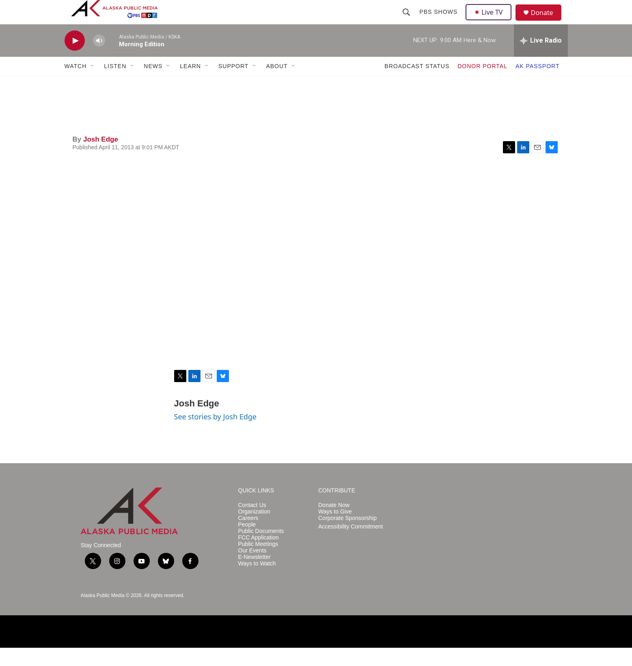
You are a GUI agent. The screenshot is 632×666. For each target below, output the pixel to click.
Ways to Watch (257, 582)
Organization (254, 530)
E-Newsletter (254, 575)
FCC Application (258, 556)
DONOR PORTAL (482, 84)
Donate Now (333, 523)
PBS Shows (440, 21)
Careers (248, 536)
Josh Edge (100, 157)
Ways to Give (335, 530)
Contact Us (252, 523)
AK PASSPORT (538, 84)
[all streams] (541, 59)
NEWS (153, 84)
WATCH (76, 84)
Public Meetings (258, 562)
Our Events (252, 569)
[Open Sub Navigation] (92, 84)
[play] (74, 59)
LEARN (190, 84)
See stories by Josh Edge (215, 435)
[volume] (99, 59)
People (247, 543)
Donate (547, 22)
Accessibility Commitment (350, 545)
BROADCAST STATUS (416, 84)
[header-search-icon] (407, 21)
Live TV (491, 21)
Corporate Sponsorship (347, 536)
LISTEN (115, 84)
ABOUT (276, 84)
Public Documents (261, 549)
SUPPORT (233, 84)
